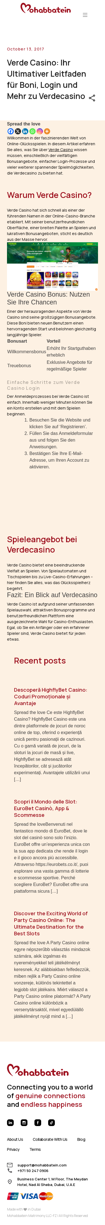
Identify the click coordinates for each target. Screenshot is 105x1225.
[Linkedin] (25, 131)
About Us (15, 1139)
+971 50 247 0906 (32, 1170)
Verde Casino (60, 149)
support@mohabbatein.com (42, 1165)
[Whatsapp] (32, 131)
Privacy (13, 1149)
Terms (35, 1149)
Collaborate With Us (50, 1139)
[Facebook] (11, 131)
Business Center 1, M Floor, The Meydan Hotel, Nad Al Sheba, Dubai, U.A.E (52, 1181)
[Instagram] (40, 131)
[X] (18, 131)
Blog (81, 1139)
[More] (47, 131)
